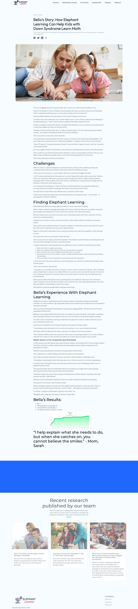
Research (118, 3)
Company (108, 3)
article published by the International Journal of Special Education (61, 176)
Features (56, 3)
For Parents (84, 3)
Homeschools (96, 3)
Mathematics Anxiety (69, 3)
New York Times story (46, 261)
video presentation (84, 212)
